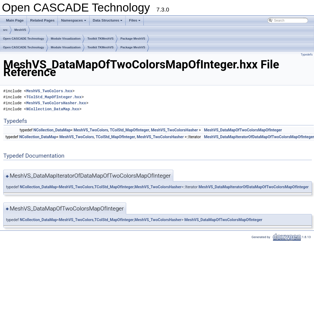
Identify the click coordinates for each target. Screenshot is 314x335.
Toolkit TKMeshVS (100, 38)
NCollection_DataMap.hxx (52, 109)
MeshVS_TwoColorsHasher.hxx (56, 103)
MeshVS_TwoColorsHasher (174, 130)
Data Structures (108, 21)
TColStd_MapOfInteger (129, 130)
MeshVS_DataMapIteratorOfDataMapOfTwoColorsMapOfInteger (253, 187)
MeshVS (20, 29)
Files (135, 21)
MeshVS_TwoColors (91, 130)
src (5, 29)
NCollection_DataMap (52, 130)
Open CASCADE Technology (23, 38)
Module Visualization (66, 38)
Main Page (15, 20)
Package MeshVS (132, 38)
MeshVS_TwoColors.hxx (49, 91)
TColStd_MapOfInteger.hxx (54, 97)
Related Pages (42, 20)
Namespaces (74, 21)
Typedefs (307, 54)
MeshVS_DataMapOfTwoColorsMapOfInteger (243, 130)
